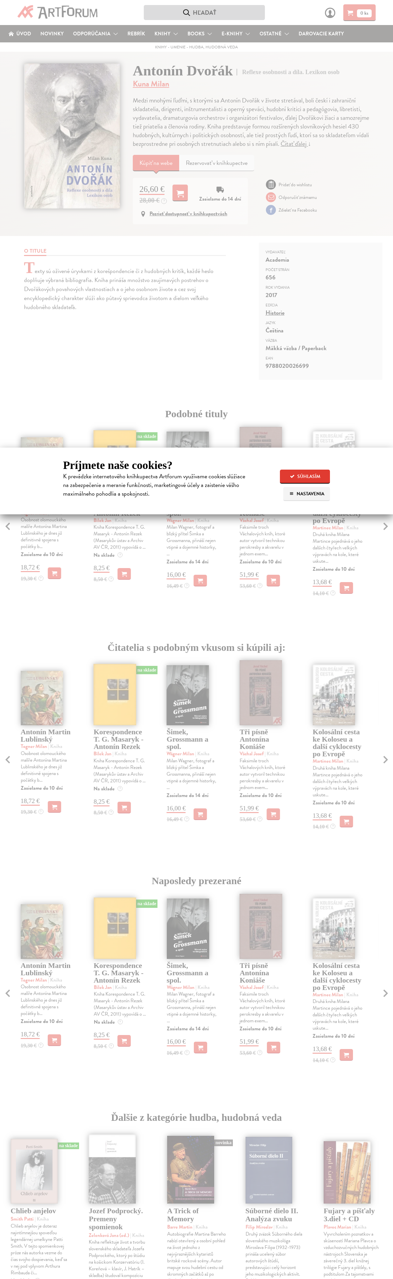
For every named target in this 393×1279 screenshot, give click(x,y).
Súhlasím (305, 476)
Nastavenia (306, 493)
